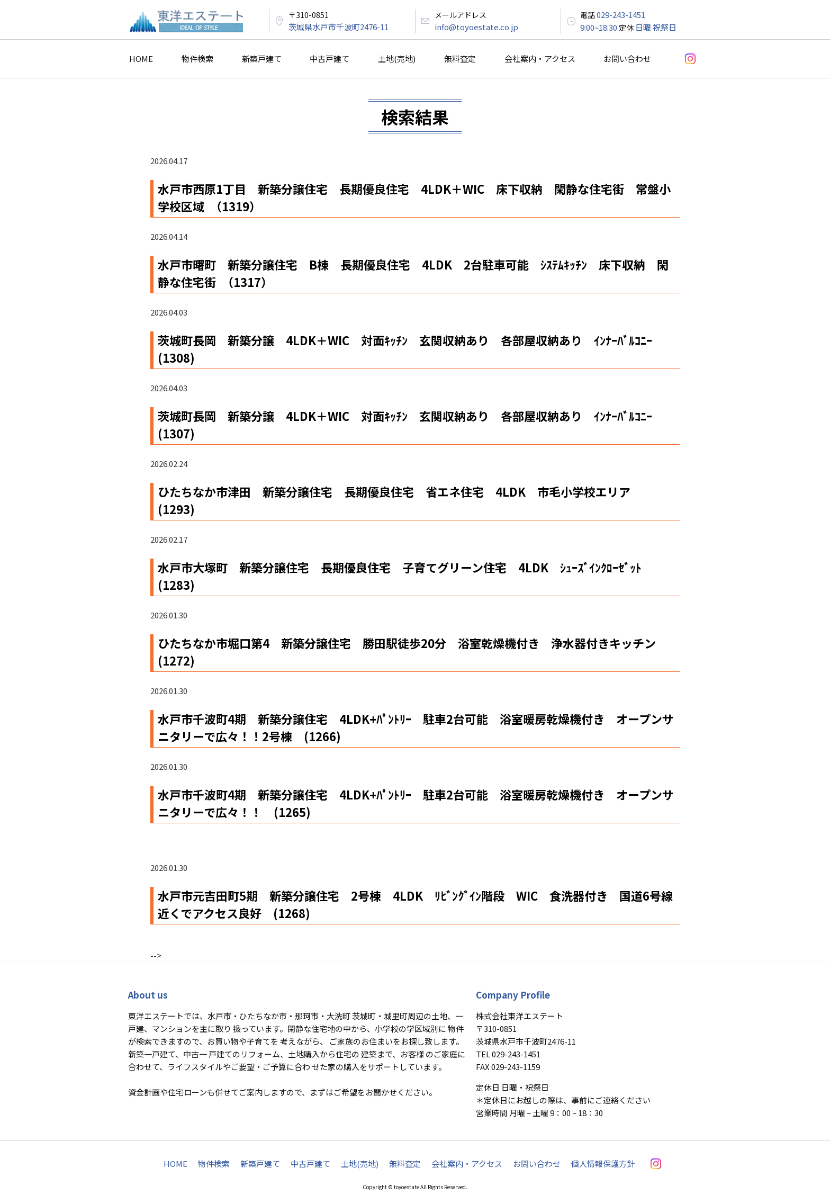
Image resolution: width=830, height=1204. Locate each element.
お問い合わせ (627, 58)
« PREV (161, 944)
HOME (141, 58)
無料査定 (460, 58)
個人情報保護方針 (603, 1163)
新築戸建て (262, 58)
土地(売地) (397, 58)
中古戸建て (329, 58)
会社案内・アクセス (539, 58)
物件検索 (197, 58)
